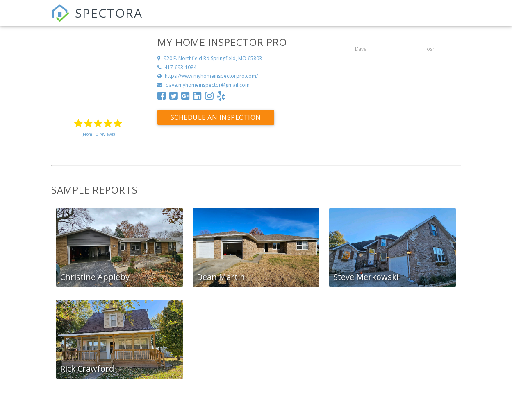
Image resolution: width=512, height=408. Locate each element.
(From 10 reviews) (98, 134)
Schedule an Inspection (216, 117)
